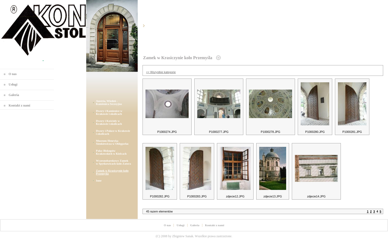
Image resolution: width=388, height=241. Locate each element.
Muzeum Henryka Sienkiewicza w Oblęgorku (112, 142)
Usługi (13, 84)
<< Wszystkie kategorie (161, 72)
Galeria (14, 95)
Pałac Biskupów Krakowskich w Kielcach (111, 152)
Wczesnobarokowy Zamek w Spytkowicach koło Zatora (113, 162)
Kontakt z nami (19, 105)
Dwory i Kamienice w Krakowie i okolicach (109, 112)
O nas (13, 74)
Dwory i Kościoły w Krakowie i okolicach (109, 122)
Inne (99, 180)
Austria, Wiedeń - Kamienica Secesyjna (109, 102)
